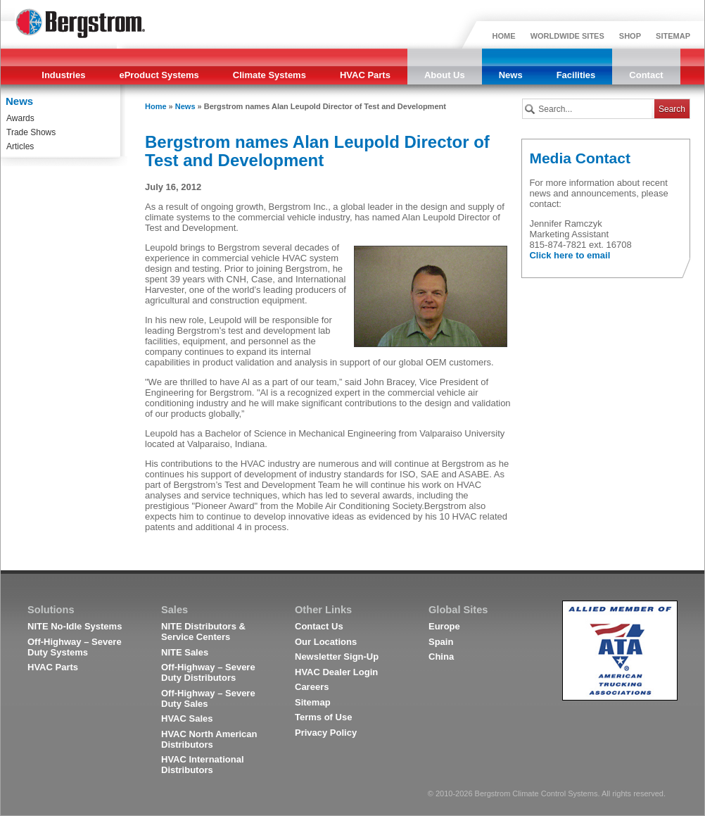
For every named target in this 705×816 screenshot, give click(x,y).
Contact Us (319, 626)
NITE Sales (184, 652)
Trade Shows (31, 132)
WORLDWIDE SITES (567, 36)
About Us (444, 75)
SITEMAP (673, 36)
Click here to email (569, 255)
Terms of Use (323, 717)
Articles (20, 146)
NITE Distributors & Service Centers (203, 631)
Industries (63, 75)
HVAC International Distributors (202, 764)
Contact (646, 75)
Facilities (576, 75)
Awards (20, 118)
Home (156, 106)
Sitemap (313, 702)
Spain (440, 641)
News (511, 75)
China (441, 656)
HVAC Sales (186, 718)
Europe (444, 626)
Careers (312, 687)
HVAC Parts (365, 75)
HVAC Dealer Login (336, 672)
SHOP (630, 36)
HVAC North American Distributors (209, 739)
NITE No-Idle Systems (74, 626)
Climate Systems (269, 75)
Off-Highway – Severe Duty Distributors (208, 672)
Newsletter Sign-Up (337, 656)
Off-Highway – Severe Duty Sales (208, 698)
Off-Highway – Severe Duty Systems (74, 647)
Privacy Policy (326, 732)
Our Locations (326, 641)
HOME (504, 36)
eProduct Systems (158, 75)
